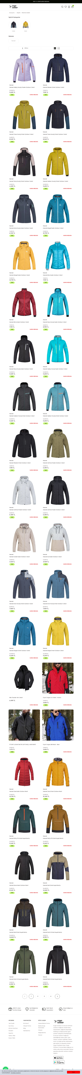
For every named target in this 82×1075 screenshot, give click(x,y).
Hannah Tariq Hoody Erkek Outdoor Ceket (21, 181)
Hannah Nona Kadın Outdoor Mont (18, 885)
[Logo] (34, 7)
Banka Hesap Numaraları (41, 1027)
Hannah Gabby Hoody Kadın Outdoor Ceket (55, 369)
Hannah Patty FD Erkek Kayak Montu (19, 838)
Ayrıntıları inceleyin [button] (16, 1073)
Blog (24, 1028)
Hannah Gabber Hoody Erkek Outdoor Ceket (55, 181)
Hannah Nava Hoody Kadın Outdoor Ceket (55, 322)
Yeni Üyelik (11, 1023)
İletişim (40, 1030)
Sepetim (11, 1033)
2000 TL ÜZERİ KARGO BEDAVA (41, 1)
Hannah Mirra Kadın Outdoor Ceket (53, 275)
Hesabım (11, 1031)
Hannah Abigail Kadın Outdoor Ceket (53, 228)
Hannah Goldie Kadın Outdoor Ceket (19, 557)
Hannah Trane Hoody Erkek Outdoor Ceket (21, 134)
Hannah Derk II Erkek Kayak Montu (52, 932)
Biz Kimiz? (26, 1023)
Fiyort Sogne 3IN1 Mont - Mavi (51, 744)
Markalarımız (26, 1031)
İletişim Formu (27, 1026)
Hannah (11, 85)
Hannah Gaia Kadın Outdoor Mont (18, 791)
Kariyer (40, 1035)
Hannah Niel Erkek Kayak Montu (52, 885)
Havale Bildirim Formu (44, 1023)
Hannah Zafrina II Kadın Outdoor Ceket (54, 463)
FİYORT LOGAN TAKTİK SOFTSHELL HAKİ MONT (22, 744)
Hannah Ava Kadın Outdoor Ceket (52, 557)
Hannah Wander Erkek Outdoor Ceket (53, 87)
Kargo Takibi (12, 1038)
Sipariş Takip (12, 1035)
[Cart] (72, 7)
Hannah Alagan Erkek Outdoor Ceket (19, 650)
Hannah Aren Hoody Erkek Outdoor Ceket (21, 604)
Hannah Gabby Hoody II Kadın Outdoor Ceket (22, 87)
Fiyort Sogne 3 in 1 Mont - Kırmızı (52, 697)
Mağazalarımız (42, 1032)
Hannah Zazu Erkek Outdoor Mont (52, 791)
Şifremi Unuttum (13, 1028)
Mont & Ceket (26, 13)
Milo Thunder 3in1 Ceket (16, 697)
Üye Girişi (11, 1026)
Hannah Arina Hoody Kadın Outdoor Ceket (21, 228)
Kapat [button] (73, 1072)
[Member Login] (69, 7)
